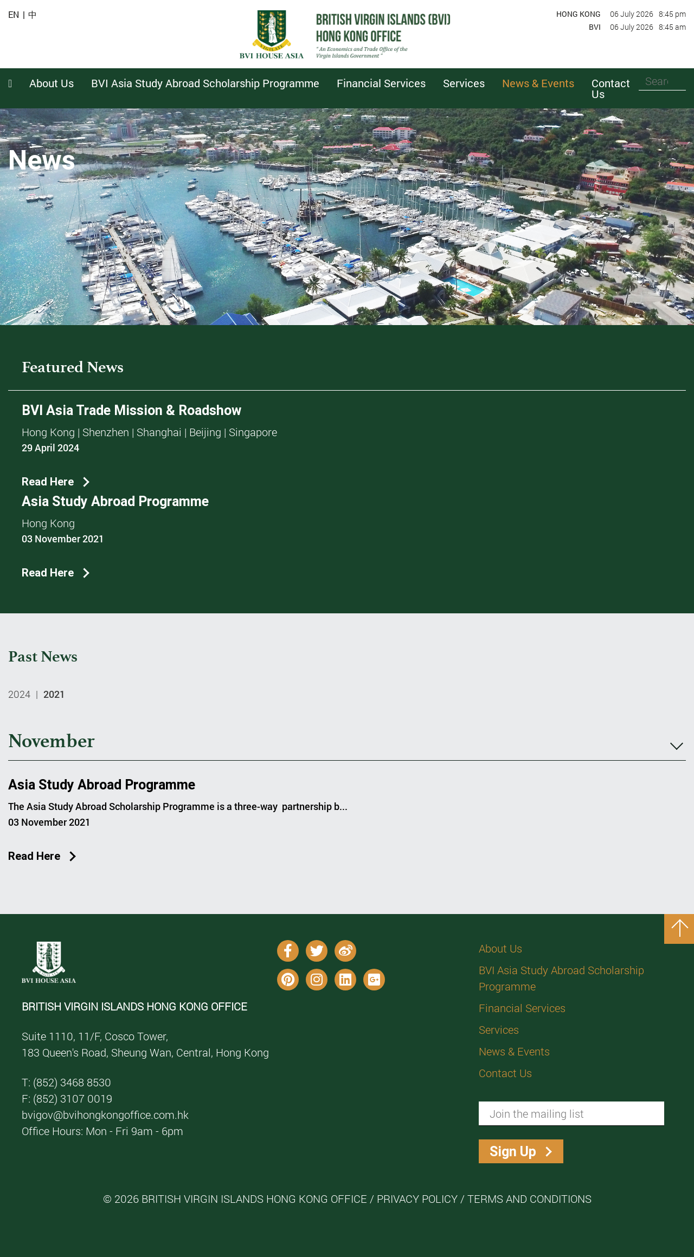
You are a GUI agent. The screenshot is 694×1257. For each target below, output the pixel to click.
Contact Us (611, 88)
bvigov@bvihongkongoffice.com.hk (105, 1114)
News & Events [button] (538, 83)
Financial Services (522, 1008)
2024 (19, 694)
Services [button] (464, 83)
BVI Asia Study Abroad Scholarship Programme (561, 978)
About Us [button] (51, 83)
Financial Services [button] (381, 83)
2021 (54, 694)
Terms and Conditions (529, 1198)
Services (499, 1029)
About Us (500, 948)
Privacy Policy (417, 1198)
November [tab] (345, 741)
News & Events (514, 1051)
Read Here (48, 481)
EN (13, 14)
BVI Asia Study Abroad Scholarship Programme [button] (205, 83)
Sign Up (513, 1151)
